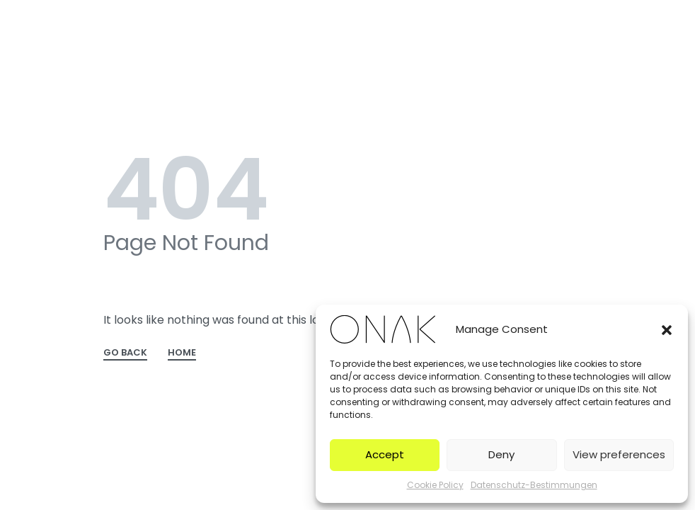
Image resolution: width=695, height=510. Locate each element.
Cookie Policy (435, 485)
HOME (182, 353)
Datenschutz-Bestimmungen (534, 485)
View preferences (619, 454)
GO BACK (125, 353)
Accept (384, 454)
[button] (667, 329)
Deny (501, 454)
